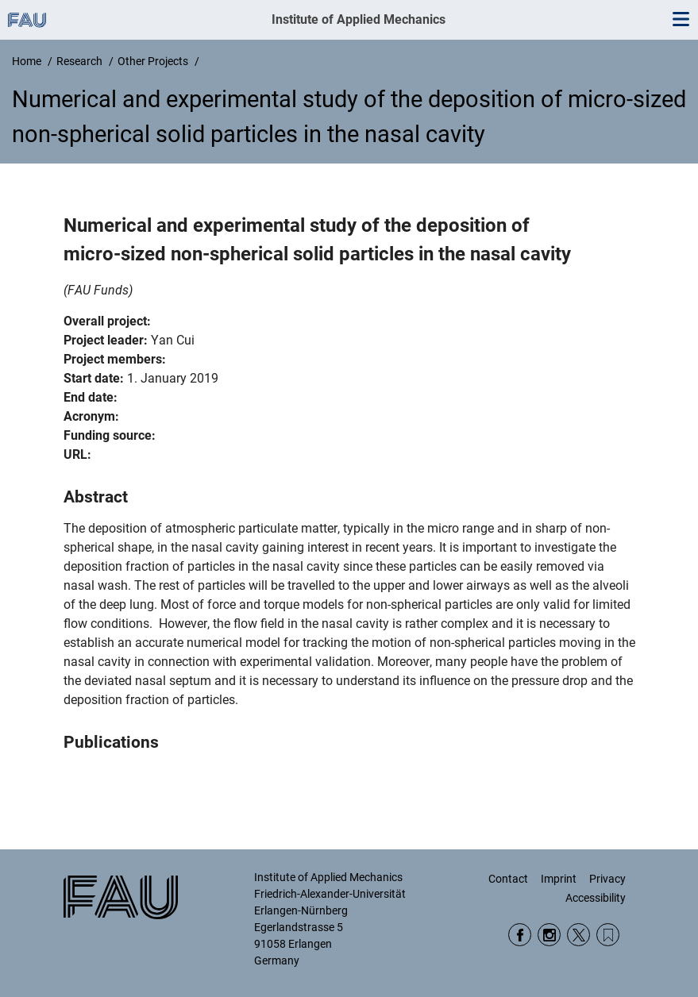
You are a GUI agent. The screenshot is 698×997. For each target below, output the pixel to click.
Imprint (559, 878)
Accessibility (595, 897)
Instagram (549, 934)
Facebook (519, 934)
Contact (508, 878)
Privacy (607, 878)
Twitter (578, 934)
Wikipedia (607, 934)
